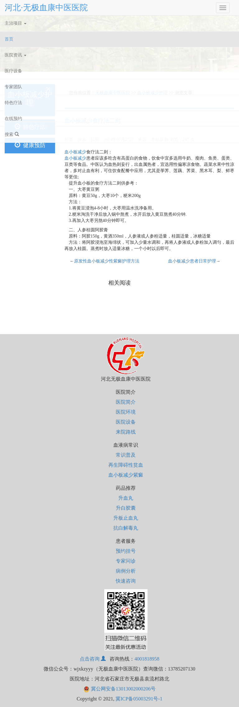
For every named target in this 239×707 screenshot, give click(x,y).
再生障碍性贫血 (125, 465)
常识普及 (126, 455)
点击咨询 (93, 658)
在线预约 (13, 118)
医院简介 (126, 402)
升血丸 (125, 498)
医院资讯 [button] (15, 55)
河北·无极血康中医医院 (46, 7)
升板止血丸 (125, 518)
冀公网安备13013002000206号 (119, 688)
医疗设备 (13, 71)
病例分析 (126, 571)
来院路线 (126, 432)
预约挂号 (126, 551)
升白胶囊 (126, 508)
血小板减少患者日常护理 (192, 261)
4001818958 (146, 658)
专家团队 (13, 86)
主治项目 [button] (15, 23)
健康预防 (30, 145)
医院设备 (126, 422)
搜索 (12, 134)
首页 (16, 37)
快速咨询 (126, 581)
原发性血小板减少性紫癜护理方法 (106, 261)
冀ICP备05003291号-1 (138, 698)
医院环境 (126, 412)
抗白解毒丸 (125, 528)
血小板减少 (75, 152)
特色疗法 (13, 102)
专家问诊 (126, 561)
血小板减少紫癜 (125, 475)
